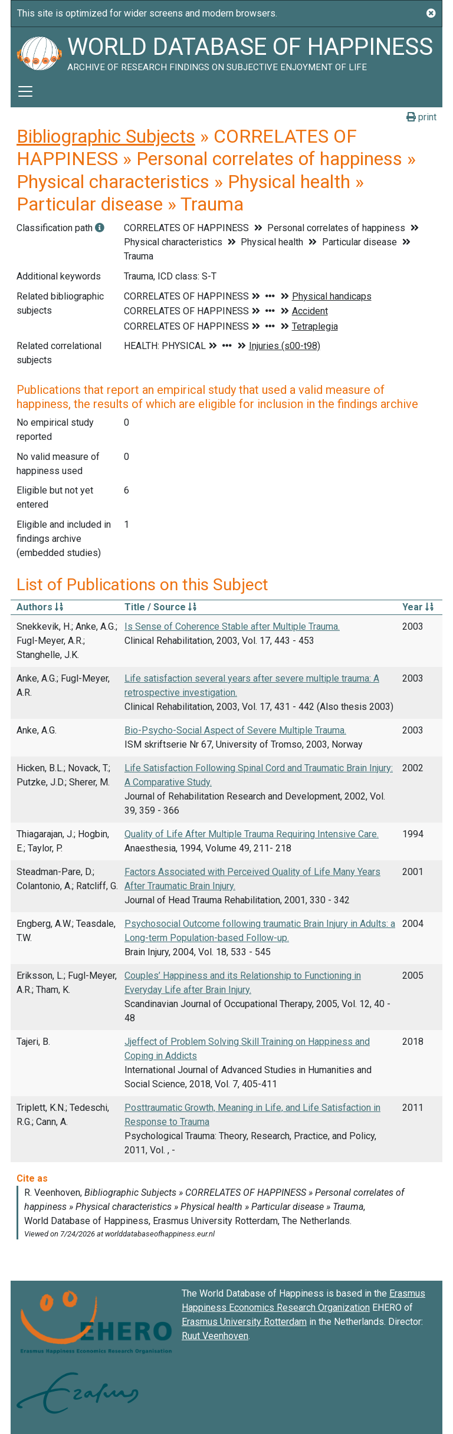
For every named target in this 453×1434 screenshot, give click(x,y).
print (421, 117)
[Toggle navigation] (25, 91)
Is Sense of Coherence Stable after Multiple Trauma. (232, 626)
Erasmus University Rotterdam (244, 1321)
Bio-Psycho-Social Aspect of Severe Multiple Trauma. (235, 730)
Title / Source (160, 607)
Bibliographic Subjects (106, 136)
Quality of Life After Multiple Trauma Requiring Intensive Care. (251, 834)
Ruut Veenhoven (215, 1335)
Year (418, 607)
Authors (40, 607)
